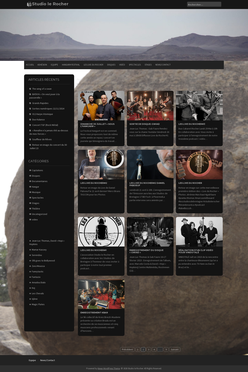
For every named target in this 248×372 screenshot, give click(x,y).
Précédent (127, 349)
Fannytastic (38, 271)
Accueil (30, 64)
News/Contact (163, 64)
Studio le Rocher (50, 3)
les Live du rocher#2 (93, 183)
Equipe (54, 64)
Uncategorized (39, 214)
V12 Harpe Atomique (42, 114)
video (35, 219)
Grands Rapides (40, 103)
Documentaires (39, 181)
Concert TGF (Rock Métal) (45, 125)
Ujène (35, 298)
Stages (148, 64)
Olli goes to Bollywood (43, 260)
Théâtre (36, 208)
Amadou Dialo (39, 282)
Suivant (174, 349)
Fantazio (36, 276)
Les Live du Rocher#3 (191, 124)
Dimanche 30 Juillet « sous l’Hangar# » (97, 125)
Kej (33, 287)
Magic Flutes (38, 304)
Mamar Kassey (39, 249)
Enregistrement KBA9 (94, 312)
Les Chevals (38, 293)
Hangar (35, 186)
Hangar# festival (71, 64)
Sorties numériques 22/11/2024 (48, 108)
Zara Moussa (38, 266)
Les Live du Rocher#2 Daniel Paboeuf (147, 184)
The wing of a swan (42, 88)
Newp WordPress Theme (109, 368)
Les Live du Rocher (93, 64)
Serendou (37, 255)
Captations (37, 170)
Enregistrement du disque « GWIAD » (146, 251)
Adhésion (42, 64)
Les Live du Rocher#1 (93, 250)
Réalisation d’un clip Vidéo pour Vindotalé (195, 251)
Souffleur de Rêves (42, 139)
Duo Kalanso (38, 119)
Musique (36, 192)
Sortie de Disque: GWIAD (144, 124)
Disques (111, 64)
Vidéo (122, 64)
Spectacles (135, 64)
